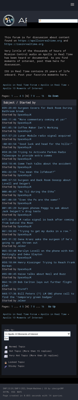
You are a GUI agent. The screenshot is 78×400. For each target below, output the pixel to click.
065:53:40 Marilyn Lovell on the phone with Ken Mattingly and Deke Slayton (38, 252)
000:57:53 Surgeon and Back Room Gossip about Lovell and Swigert (36, 181)
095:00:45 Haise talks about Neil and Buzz (34, 274)
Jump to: (9, 329)
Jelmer (22, 245)
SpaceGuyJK (24, 114)
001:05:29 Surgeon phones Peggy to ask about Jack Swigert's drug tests (35, 209)
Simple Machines (34, 388)
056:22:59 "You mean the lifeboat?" (29, 172)
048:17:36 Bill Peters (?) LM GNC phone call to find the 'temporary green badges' (38, 295)
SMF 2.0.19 (8, 388)
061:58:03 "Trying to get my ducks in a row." (36, 231)
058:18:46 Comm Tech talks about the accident (36, 163)
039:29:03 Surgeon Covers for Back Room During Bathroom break (37, 109)
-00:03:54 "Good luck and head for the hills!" (37, 144)
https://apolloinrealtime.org (40, 40)
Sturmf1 (23, 288)
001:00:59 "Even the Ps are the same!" (31, 199)
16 (42, 95)
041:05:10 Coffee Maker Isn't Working (30, 127)
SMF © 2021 (20, 388)
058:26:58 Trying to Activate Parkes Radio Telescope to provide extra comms (34, 153)
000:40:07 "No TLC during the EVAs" (29, 191)
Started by (28, 102)
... (16, 95)
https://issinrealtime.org (23, 44)
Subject (8, 102)
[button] (72, 4)
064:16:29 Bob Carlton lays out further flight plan (37, 283)
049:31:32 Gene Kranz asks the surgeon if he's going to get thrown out (37, 240)
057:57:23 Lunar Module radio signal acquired (36, 135)
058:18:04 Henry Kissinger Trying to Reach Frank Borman (38, 264)
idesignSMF (58, 388)
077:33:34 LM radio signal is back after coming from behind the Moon (38, 221)
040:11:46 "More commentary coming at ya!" (34, 119)
